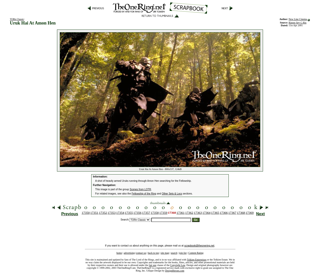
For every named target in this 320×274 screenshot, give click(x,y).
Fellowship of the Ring (144, 193)
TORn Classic (17, 19)
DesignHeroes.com (174, 270)
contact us (141, 253)
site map (165, 253)
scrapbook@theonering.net (199, 245)
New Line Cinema (298, 19)
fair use (152, 265)
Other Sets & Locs (172, 193)
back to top (153, 253)
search (174, 253)
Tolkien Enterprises (196, 259)
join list (182, 253)
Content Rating (196, 253)
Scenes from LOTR (140, 189)
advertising (129, 253)
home (119, 253)
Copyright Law (177, 265)
